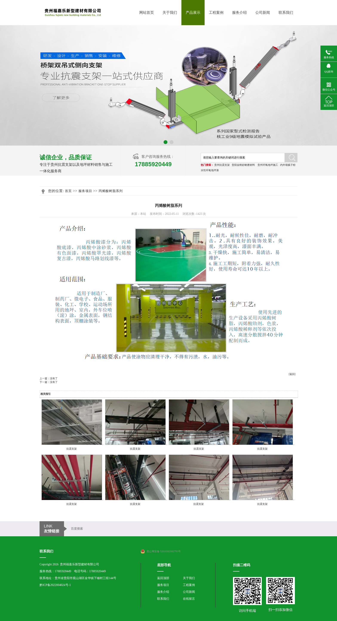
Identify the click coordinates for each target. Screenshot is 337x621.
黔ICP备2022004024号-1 (55, 585)
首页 (68, 191)
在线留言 (189, 598)
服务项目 (85, 191)
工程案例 (216, 13)
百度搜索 (77, 528)
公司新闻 (262, 13)
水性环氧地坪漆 (210, 170)
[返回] (292, 374)
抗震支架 (71, 448)
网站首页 (146, 13)
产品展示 (193, 13)
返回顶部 (163, 578)
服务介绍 (239, 13)
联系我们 (286, 13)
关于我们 (169, 13)
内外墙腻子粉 (288, 164)
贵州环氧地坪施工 (267, 164)
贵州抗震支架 (222, 164)
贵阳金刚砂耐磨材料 (243, 164)
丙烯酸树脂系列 (111, 191)
